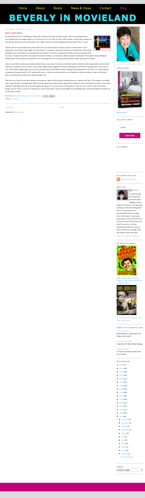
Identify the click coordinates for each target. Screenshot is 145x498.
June (123, 440)
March (123, 450)
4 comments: (37, 96)
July (123, 437)
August (124, 433)
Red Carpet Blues (13, 33)
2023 (121, 375)
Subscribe (129, 135)
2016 (121, 399)
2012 (121, 413)
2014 (121, 406)
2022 (121, 379)
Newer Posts (9, 107)
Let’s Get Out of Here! (124, 341)
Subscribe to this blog (127, 179)
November (125, 423)
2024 (121, 372)
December (125, 419)
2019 (121, 389)
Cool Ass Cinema (123, 331)
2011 (121, 416)
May (123, 443)
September (125, 430)
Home (62, 107)
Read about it (122, 112)
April (123, 447)
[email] (129, 127)
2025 (121, 368)
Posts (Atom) (19, 112)
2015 (121, 403)
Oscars (15, 99)
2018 (121, 392)
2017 (121, 396)
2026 (121, 365)
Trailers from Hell (123, 349)
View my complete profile (128, 236)
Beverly (135, 190)
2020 (121, 385)
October (124, 426)
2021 (121, 382)
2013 (121, 410)
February (124, 454)
